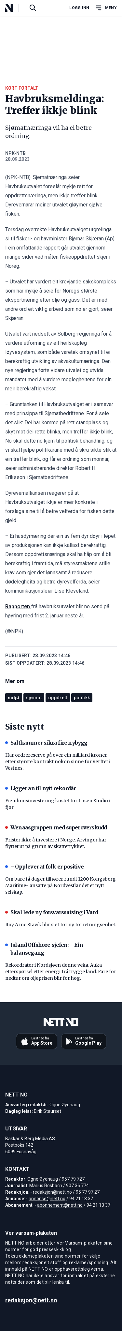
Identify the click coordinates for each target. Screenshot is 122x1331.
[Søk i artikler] (33, 8)
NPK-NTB (15, 153)
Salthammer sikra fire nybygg (46, 742)
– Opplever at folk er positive (44, 866)
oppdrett (57, 697)
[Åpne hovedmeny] (106, 8)
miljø (14, 697)
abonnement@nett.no (60, 1205)
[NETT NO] (14, 8)
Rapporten (18, 606)
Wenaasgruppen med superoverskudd (56, 827)
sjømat (34, 697)
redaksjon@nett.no (52, 1192)
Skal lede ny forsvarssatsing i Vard (51, 912)
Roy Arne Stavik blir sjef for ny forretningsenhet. (60, 925)
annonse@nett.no (47, 1198)
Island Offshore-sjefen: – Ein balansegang (44, 949)
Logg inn (79, 8)
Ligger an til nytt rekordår (40, 788)
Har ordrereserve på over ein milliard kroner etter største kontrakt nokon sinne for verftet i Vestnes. (57, 761)
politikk (82, 697)
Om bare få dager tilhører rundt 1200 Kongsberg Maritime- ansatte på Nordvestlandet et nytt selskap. (60, 885)
